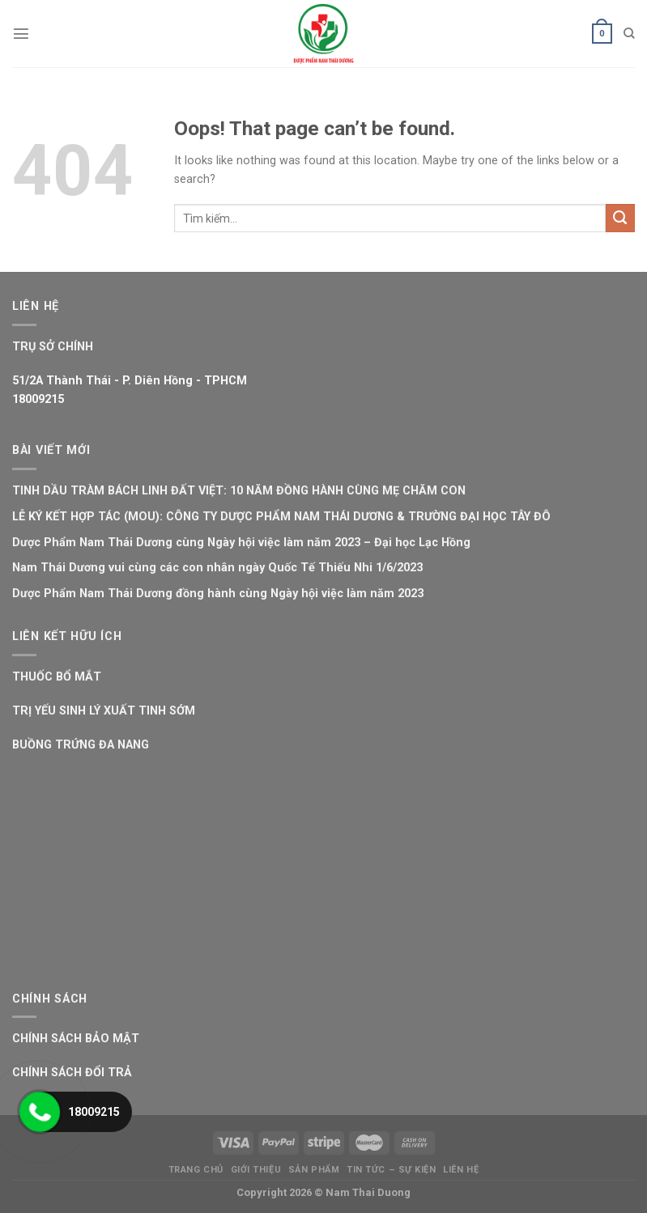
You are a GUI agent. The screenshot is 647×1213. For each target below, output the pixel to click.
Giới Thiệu (256, 1169)
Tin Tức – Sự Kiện (391, 1169)
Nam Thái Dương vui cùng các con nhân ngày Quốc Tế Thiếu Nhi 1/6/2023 (217, 568)
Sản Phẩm (313, 1169)
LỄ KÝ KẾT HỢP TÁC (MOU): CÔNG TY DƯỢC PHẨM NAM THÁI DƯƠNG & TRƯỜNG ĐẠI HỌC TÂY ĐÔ (281, 517)
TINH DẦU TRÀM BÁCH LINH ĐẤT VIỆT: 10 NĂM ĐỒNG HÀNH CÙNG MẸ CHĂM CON (239, 491)
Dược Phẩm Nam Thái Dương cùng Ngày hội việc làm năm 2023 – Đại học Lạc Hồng (241, 542)
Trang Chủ (195, 1169)
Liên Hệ (461, 1169)
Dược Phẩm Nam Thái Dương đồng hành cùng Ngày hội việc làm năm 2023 (218, 593)
